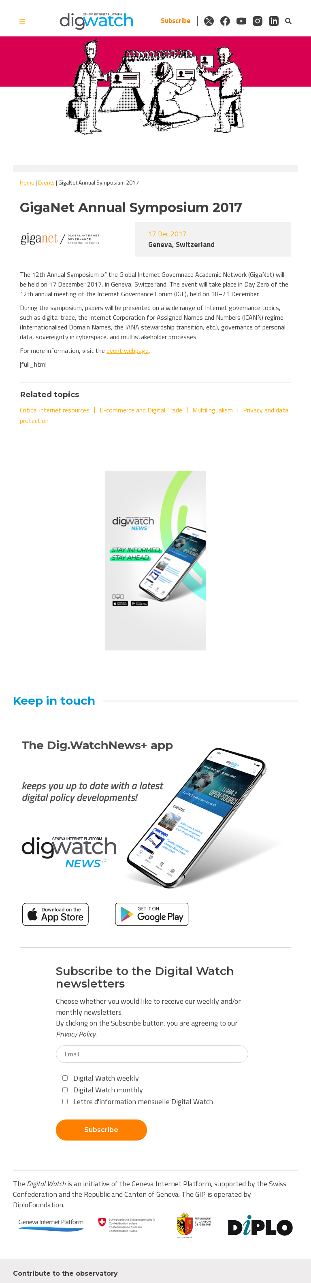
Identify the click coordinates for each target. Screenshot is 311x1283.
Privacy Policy (76, 1033)
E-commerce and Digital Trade (141, 410)
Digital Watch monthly (102, 1089)
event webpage (128, 350)
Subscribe (175, 21)
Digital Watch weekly (100, 1078)
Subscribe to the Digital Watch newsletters (145, 977)
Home (27, 182)
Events (46, 182)
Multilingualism (212, 410)
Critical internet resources (54, 410)
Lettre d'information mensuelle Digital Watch (137, 1101)
